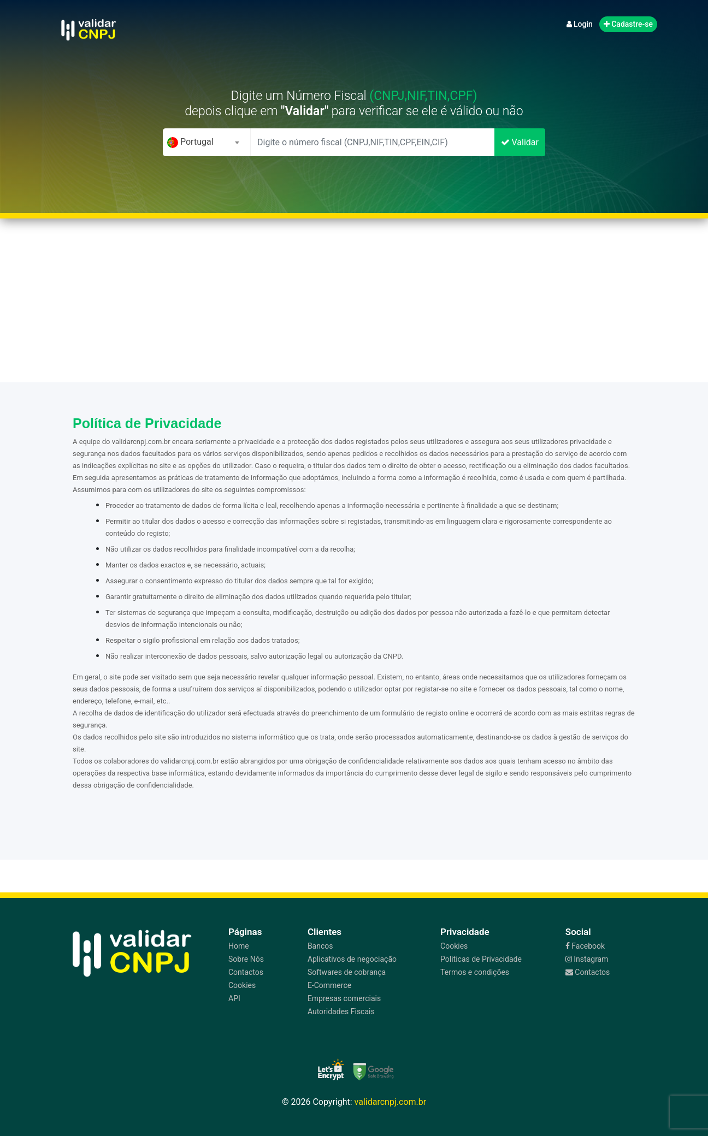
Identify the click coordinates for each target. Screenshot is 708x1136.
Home (238, 946)
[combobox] (206, 142)
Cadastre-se (628, 24)
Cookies (242, 985)
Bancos (320, 946)
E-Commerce (329, 985)
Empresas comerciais (344, 998)
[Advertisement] (354, 300)
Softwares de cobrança (347, 972)
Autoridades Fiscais (341, 1011)
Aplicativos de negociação (352, 959)
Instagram (587, 959)
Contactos (245, 972)
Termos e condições (474, 972)
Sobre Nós (246, 959)
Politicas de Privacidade (481, 959)
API (234, 998)
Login (580, 24)
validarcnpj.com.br (391, 1102)
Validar (520, 142)
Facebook (585, 946)
